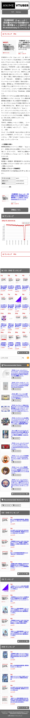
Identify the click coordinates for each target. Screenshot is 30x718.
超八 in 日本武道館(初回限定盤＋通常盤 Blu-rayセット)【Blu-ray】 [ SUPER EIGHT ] (19, 521)
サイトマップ (18, 715)
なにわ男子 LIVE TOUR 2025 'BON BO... (11, 287)
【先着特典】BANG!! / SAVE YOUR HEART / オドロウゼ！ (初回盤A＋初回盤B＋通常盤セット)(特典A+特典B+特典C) (19, 622)
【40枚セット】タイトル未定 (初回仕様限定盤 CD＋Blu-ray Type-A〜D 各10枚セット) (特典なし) (19, 587)
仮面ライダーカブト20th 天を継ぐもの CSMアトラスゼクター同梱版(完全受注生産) (19, 678)
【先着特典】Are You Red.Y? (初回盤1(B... (11, 344)
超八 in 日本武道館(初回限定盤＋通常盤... (4, 287)
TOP (12, 12)
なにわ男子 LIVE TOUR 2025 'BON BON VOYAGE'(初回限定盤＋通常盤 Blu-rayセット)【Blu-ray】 (19, 689)
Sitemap (18, 12)
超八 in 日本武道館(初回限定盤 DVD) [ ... (18, 325)
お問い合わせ (11, 715)
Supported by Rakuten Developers (19, 713)
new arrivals (16, 377)
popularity (16, 438)
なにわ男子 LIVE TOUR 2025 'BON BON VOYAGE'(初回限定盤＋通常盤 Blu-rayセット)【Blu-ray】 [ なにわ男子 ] (19, 532)
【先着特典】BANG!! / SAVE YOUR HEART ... (18, 287)
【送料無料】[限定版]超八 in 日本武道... (4, 344)
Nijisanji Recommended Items (16, 712)
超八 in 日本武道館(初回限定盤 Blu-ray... (25, 287)
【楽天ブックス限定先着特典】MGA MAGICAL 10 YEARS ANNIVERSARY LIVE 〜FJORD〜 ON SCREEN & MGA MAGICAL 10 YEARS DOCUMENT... (19, 700)
